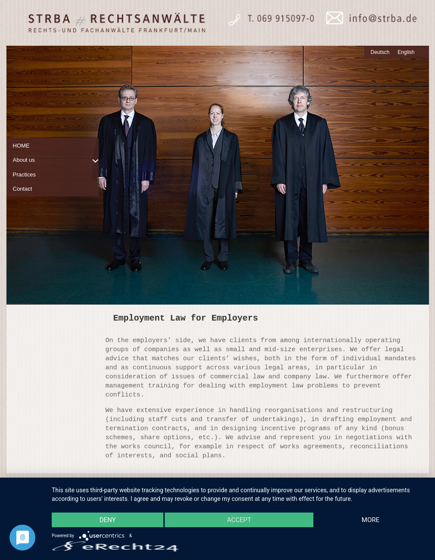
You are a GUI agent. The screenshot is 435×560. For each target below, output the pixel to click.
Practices (24, 174)
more (370, 520)
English (405, 52)
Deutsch (380, 52)
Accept (239, 520)
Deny (108, 520)
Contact (22, 189)
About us (24, 160)
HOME (21, 145)
